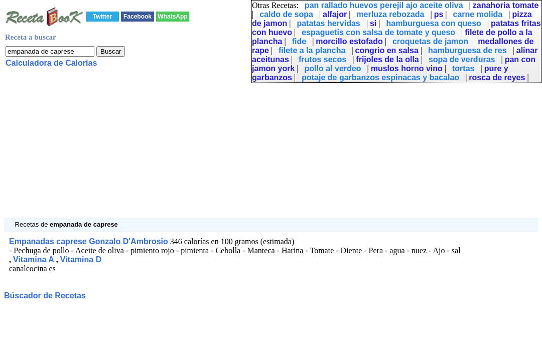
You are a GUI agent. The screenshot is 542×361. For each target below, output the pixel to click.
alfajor (335, 14)
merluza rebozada (390, 14)
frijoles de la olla (387, 59)
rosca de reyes (497, 77)
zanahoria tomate (506, 5)
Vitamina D (80, 259)
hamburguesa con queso (433, 23)
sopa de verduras (462, 59)
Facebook (137, 16)
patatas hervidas (328, 23)
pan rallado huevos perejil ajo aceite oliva (384, 5)
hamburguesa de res (467, 50)
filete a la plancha (312, 50)
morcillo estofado (349, 41)
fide (299, 41)
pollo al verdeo (333, 68)
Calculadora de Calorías (51, 63)
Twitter (102, 16)
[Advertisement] (271, 147)
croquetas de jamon (430, 41)
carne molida (478, 14)
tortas (463, 68)
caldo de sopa (286, 14)
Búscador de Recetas (45, 295)
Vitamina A (33, 259)
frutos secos (322, 59)
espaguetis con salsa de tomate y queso (378, 32)
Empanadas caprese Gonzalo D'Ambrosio (88, 241)
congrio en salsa (387, 50)
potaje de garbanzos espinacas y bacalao (380, 77)
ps (439, 14)
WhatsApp (172, 16)
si (373, 23)
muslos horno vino (407, 68)
